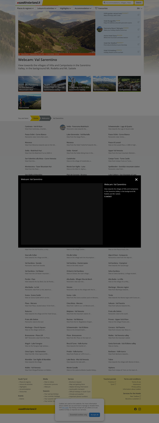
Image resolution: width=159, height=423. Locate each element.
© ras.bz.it (108, 196)
